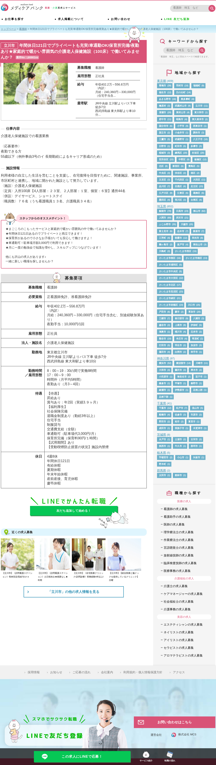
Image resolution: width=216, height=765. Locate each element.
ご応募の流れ (82, 672)
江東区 (180, 193)
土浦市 (178, 439)
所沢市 (179, 217)
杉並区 (195, 152)
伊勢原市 (179, 390)
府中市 (162, 119)
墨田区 (162, 200)
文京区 (162, 179)
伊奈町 (194, 325)
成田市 (162, 428)
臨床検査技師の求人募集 (180, 563)
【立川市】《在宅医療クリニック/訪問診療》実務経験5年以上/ (88, 575)
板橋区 (197, 159)
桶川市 (178, 331)
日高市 (179, 211)
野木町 (162, 464)
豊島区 (191, 166)
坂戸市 (180, 244)
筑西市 (162, 446)
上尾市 (178, 325)
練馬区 (178, 152)
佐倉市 (178, 414)
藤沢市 (178, 370)
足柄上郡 (197, 390)
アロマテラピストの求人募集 (183, 655)
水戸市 (162, 439)
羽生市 (178, 345)
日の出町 (181, 92)
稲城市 (162, 152)
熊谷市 (162, 338)
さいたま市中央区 (168, 271)
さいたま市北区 (167, 285)
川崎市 (199, 363)
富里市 (191, 421)
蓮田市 (162, 352)
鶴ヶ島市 (163, 244)
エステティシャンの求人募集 (183, 624)
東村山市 (181, 112)
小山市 (180, 457)
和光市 (195, 238)
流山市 (195, 408)
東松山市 (197, 244)
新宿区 (176, 166)
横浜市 (162, 363)
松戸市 (179, 408)
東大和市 (199, 112)
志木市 (180, 231)
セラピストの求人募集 (179, 647)
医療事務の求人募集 (177, 571)
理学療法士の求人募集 (179, 532)
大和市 (162, 370)
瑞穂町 (196, 85)
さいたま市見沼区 (168, 291)
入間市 (162, 217)
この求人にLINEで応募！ (82, 756)
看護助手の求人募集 (177, 516)
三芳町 (162, 238)
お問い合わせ (121, 19)
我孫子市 (179, 428)
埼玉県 (161, 206)
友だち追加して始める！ (73, 510)
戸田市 (162, 311)
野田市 (162, 421)
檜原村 (162, 105)
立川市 (198, 105)
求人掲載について (72, 19)
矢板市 (196, 457)
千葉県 (161, 403)
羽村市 (179, 85)
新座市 (196, 231)
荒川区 (178, 200)
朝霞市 (178, 238)
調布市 (196, 132)
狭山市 (196, 211)
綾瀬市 (162, 390)
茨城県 (161, 434)
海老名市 (182, 376)
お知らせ (56, 672)
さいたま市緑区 (167, 298)
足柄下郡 (163, 396)
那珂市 (194, 446)
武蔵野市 (179, 139)
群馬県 (161, 470)
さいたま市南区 (194, 258)
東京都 (161, 80)
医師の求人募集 (174, 524)
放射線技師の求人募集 (179, 555)
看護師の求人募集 (176, 509)
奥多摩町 (185, 99)
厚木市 (194, 370)
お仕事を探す (15, 19)
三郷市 (162, 318)
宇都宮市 (163, 457)
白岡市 (178, 352)
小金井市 (179, 132)
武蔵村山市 (181, 105)
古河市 (194, 439)
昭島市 (179, 119)
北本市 (194, 331)
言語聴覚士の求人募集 (179, 547)
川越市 (184, 224)
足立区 (194, 186)
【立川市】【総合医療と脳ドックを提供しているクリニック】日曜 (124, 576)
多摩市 (194, 146)
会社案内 (107, 672)
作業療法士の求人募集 (179, 540)
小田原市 (163, 376)
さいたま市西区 (183, 251)
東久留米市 (198, 119)
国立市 (162, 132)
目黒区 (178, 186)
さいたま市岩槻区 (168, 305)
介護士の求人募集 (176, 586)
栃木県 (161, 452)
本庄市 (179, 338)
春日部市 (179, 318)
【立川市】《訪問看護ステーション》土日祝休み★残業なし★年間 (53, 576)
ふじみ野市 (165, 224)
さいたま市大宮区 (168, 278)
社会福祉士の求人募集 (179, 601)
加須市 (194, 345)
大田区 (196, 179)
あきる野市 (165, 99)
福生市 (162, 92)
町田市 (178, 146)
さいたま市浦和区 (168, 264)
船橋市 (162, 414)
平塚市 (178, 383)
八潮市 (196, 318)
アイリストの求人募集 (179, 640)
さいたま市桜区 (167, 258)
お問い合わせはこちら (174, 722)
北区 (161, 166)
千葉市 (162, 408)
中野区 (182, 159)
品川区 (162, 186)
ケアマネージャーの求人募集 (183, 594)
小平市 (180, 126)
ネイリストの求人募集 (179, 632)
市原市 (194, 414)
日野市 (162, 146)
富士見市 (163, 231)
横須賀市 (181, 363)
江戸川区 (163, 193)
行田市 (162, 345)
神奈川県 (163, 358)
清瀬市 (162, 112)
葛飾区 (196, 193)
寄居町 (195, 338)
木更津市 (197, 428)
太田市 (162, 475)
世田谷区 (163, 159)
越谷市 (162, 325)
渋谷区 (178, 173)
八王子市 (197, 139)
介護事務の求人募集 (177, 609)
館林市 (178, 475)
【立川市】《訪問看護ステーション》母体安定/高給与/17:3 (17, 575)
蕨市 (177, 311)
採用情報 (34, 672)
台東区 (194, 200)
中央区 (162, 173)
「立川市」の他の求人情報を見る (73, 592)
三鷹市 (162, 139)
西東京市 (197, 126)
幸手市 (194, 352)
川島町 (162, 251)
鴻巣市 (162, 331)
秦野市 (194, 383)
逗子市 (198, 376)
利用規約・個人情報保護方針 (142, 672)
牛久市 (178, 446)
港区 (193, 173)
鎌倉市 (162, 383)
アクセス (179, 672)
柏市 (177, 421)
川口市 (191, 305)
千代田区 (179, 179)
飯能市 (162, 211)
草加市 (191, 311)
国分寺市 (163, 126)
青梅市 (162, 85)
